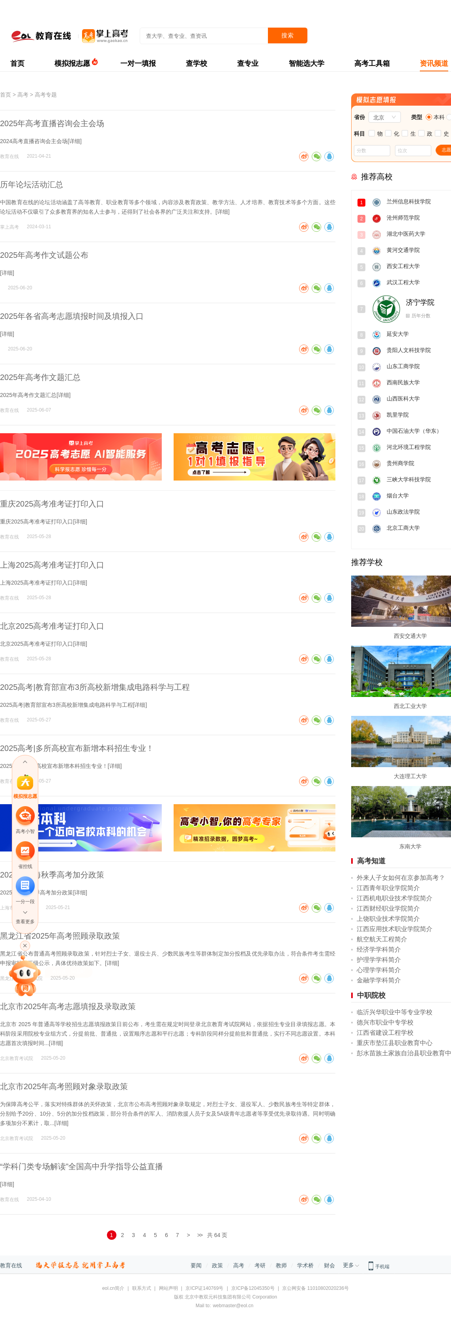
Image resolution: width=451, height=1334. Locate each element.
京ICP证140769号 (204, 1288)
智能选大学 (306, 63)
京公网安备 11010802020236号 (315, 1288)
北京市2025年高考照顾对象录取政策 (64, 1086)
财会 (329, 1265)
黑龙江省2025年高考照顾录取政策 (60, 936)
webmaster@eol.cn (233, 1305)
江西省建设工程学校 (385, 1032)
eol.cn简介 (113, 1288)
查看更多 (25, 921)
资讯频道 (434, 63)
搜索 (287, 35)
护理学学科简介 (379, 959)
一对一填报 (138, 63)
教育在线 (11, 1265)
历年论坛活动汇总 (31, 184)
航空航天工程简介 (382, 939)
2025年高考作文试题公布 (44, 255)
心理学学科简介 (379, 970)
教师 (281, 1265)
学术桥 (305, 1265)
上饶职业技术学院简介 (388, 918)
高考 (22, 94)
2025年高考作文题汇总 (40, 377)
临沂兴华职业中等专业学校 (394, 1012)
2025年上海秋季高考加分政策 (52, 874)
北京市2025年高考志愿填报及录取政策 (68, 1006)
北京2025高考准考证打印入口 (52, 626)
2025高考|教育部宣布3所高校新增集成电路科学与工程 (95, 687)
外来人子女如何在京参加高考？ (401, 877)
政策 (217, 1265)
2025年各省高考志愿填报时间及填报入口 (72, 316)
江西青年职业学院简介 (388, 888)
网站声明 (168, 1288)
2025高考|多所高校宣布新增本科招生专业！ (77, 748)
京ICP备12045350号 (252, 1288)
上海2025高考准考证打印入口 (52, 565)
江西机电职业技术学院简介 (394, 898)
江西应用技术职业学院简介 (394, 929)
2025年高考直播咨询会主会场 (52, 123)
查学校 (196, 63)
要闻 (196, 1265)
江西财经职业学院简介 (388, 908)
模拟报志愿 (72, 63)
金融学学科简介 (379, 980)
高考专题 (46, 94)
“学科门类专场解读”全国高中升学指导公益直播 (81, 1166)
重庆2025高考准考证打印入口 (52, 503)
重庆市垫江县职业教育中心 (394, 1043)
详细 (74, 141)
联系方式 (141, 1288)
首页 (17, 63)
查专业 (247, 63)
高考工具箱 (372, 63)
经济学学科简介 (379, 949)
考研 (260, 1265)
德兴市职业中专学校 (385, 1022)
